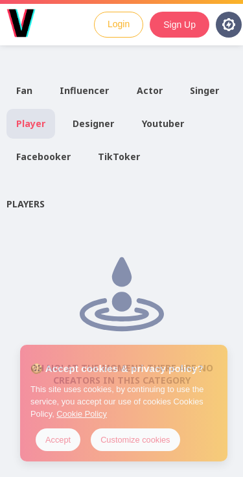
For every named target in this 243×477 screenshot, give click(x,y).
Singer (204, 90)
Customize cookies (135, 440)
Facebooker (43, 156)
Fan (24, 90)
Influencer (84, 90)
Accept (58, 440)
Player (30, 123)
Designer (93, 123)
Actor (150, 90)
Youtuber (163, 123)
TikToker (119, 156)
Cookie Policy (81, 414)
